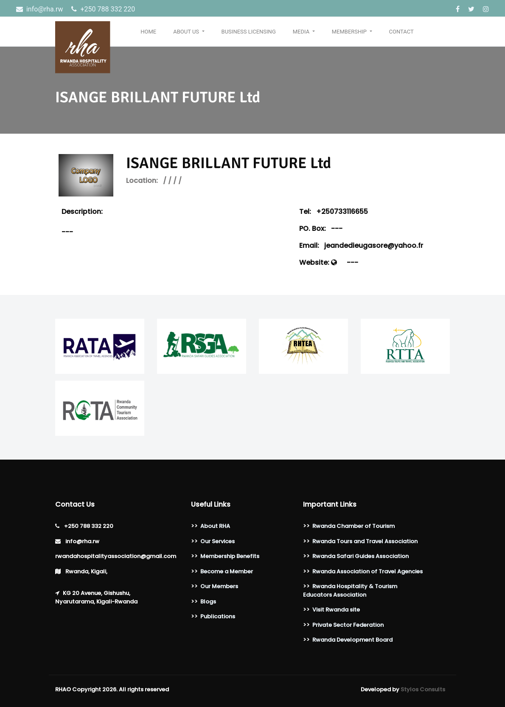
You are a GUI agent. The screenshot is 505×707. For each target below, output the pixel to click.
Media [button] (302, 31)
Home (148, 31)
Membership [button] (350, 31)
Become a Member (226, 571)
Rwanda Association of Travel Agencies (367, 571)
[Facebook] (458, 9)
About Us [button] (186, 31)
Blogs (208, 602)
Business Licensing (249, 31)
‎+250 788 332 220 (103, 9)
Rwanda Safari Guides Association (360, 556)
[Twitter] (472, 9)
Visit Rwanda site (336, 610)
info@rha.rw (40, 9)
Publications (217, 616)
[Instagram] (486, 9)
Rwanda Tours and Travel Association (365, 541)
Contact (401, 31)
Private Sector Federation (348, 625)
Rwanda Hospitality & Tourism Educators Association (350, 590)
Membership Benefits (229, 556)
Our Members (219, 586)
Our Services (217, 541)
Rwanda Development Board (352, 640)
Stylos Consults (423, 689)
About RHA (215, 526)
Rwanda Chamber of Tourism (353, 526)
